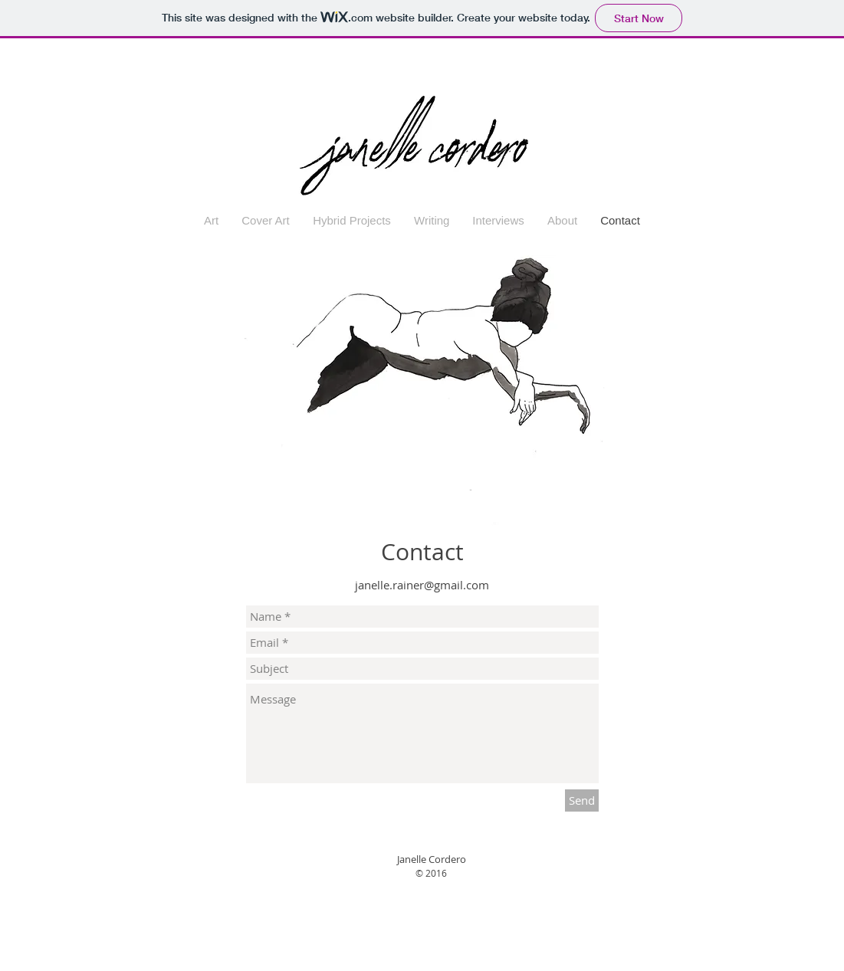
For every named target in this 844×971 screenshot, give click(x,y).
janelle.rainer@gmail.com (422, 584)
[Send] (582, 800)
